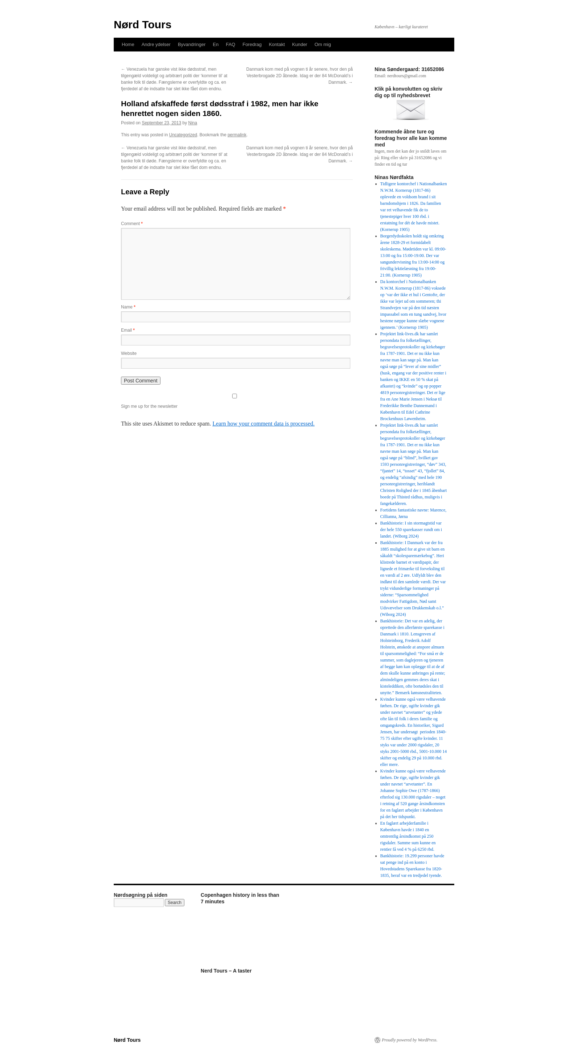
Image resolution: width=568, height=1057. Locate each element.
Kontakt (277, 44)
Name (128, 307)
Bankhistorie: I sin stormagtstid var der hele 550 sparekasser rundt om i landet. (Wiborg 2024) (411, 530)
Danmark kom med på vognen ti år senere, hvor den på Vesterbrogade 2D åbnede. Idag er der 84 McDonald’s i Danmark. (299, 76)
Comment (132, 223)
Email (128, 330)
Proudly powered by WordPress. (410, 1040)
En (216, 44)
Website (129, 353)
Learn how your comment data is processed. (263, 423)
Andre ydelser (156, 44)
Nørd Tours (142, 24)
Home (128, 44)
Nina (192, 122)
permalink (236, 134)
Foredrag (252, 44)
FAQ (230, 44)
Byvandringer (192, 44)
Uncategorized (183, 134)
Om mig (322, 44)
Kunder (299, 44)
